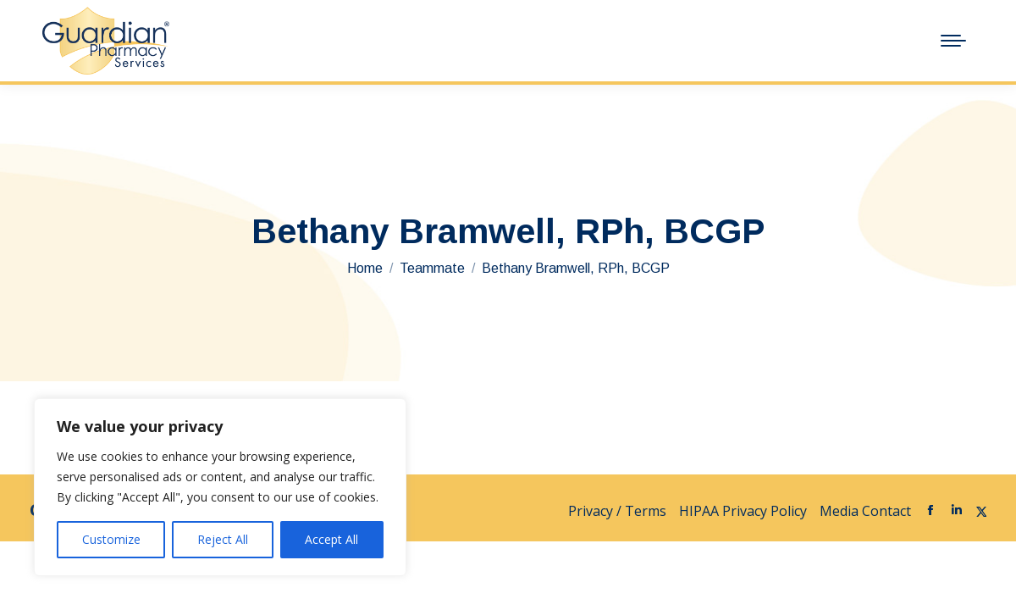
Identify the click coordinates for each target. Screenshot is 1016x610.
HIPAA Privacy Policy (743, 511)
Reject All (222, 539)
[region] (220, 487)
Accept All (331, 539)
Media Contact (865, 511)
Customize (111, 539)
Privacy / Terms (617, 511)
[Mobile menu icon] (953, 41)
